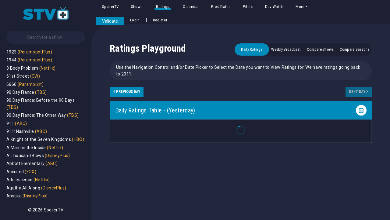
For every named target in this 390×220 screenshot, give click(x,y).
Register (160, 20)
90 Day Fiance (20, 92)
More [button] (300, 6)
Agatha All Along (23, 187)
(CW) (35, 76)
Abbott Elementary (25, 163)
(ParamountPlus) (35, 52)
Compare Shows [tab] (320, 49)
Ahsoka (14, 195)
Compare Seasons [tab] (355, 49)
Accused (15, 171)
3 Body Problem (22, 68)
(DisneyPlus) (57, 155)
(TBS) (41, 92)
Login (135, 20)
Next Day (358, 91)
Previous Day (126, 91)
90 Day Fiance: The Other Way (36, 115)
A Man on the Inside (26, 147)
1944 (11, 59)
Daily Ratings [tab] (251, 49)
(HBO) (78, 139)
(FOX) (30, 171)
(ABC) (21, 123)
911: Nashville (20, 131)
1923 (11, 52)
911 (10, 123)
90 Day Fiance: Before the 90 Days (40, 100)
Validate (110, 21)
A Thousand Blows (25, 155)
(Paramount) (31, 84)
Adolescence (19, 179)
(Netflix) (47, 68)
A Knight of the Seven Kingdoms (38, 139)
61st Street (17, 76)
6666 (11, 84)
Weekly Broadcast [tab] (286, 49)
